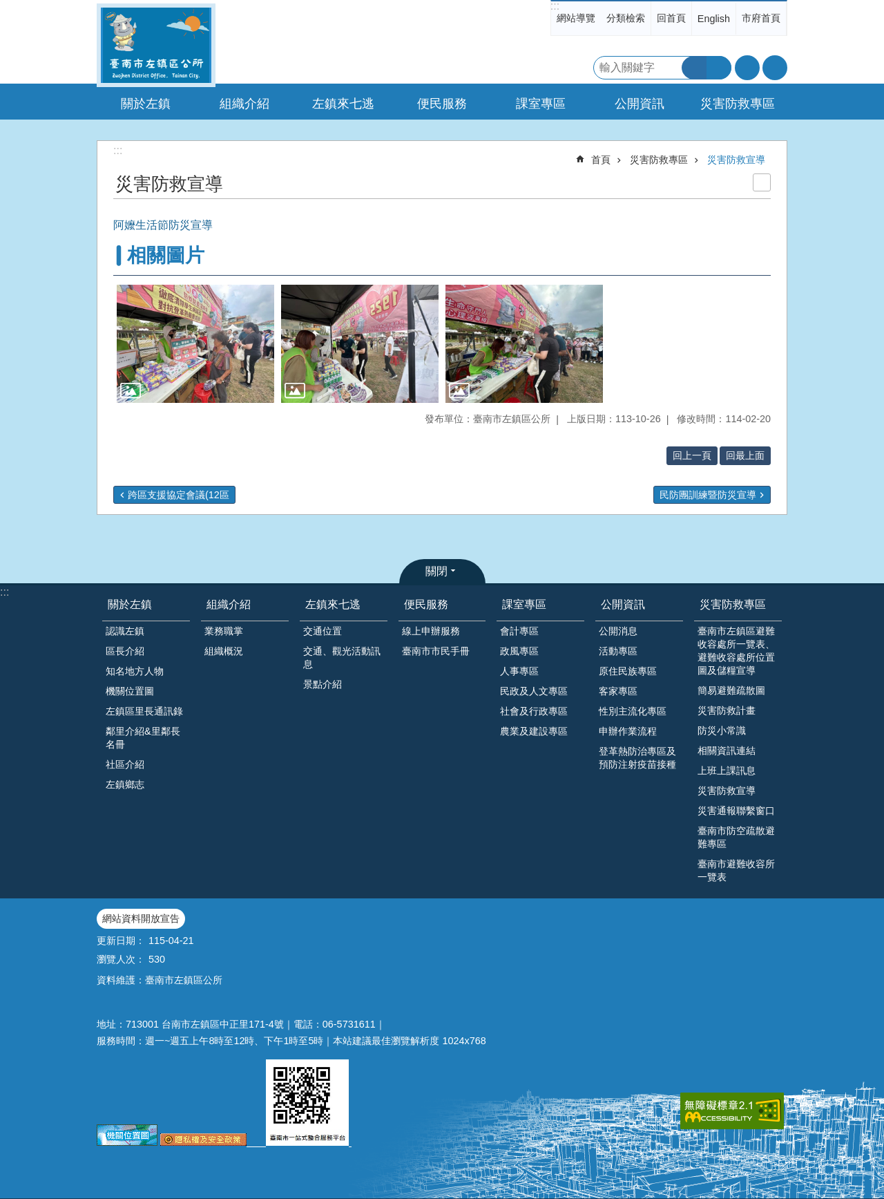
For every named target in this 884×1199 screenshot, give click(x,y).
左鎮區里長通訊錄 (144, 711)
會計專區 (519, 630)
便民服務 (426, 604)
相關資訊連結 (727, 750)
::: (554, 6)
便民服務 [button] (442, 104)
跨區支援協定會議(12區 (178, 494)
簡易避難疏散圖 (731, 690)
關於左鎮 (130, 604)
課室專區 (524, 604)
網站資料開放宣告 (141, 918)
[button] (195, 344)
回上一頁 (692, 455)
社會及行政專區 (534, 711)
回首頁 (671, 17)
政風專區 (519, 651)
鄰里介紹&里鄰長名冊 (143, 738)
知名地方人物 (135, 671)
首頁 (601, 159)
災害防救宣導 (736, 159)
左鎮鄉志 (125, 784)
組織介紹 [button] (244, 104)
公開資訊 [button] (639, 104)
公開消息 (618, 630)
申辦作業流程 (628, 731)
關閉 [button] (436, 571)
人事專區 (519, 671)
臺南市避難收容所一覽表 (736, 870)
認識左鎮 (125, 630)
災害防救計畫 (727, 710)
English (714, 18)
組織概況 (223, 651)
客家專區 (618, 691)
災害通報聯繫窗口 (736, 810)
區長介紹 (125, 651)
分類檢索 (625, 17)
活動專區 (618, 651)
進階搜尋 (719, 67)
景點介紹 (322, 684)
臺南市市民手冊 (436, 651)
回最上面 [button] (745, 455)
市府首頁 (761, 17)
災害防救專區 (659, 159)
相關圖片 (165, 255)
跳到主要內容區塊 (7, 7)
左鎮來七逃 (333, 604)
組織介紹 (228, 604)
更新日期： (121, 940)
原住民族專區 (628, 671)
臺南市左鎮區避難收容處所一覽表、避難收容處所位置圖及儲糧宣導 (736, 650)
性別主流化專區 (632, 711)
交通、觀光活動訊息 (342, 657)
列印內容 (762, 182)
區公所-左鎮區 (156, 45)
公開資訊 (623, 604)
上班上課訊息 (727, 770)
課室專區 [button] (541, 104)
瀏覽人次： (121, 959)
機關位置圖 (130, 691)
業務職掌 (223, 630)
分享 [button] (774, 67)
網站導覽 (576, 17)
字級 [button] (747, 67)
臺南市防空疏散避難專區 (736, 837)
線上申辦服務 (431, 630)
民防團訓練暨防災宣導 (708, 494)
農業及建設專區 (534, 731)
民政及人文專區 (534, 691)
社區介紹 (125, 764)
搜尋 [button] (694, 67)
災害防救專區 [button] (737, 104)
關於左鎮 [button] (146, 104)
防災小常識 (722, 730)
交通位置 (322, 630)
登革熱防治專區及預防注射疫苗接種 (637, 758)
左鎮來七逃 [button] (343, 104)
